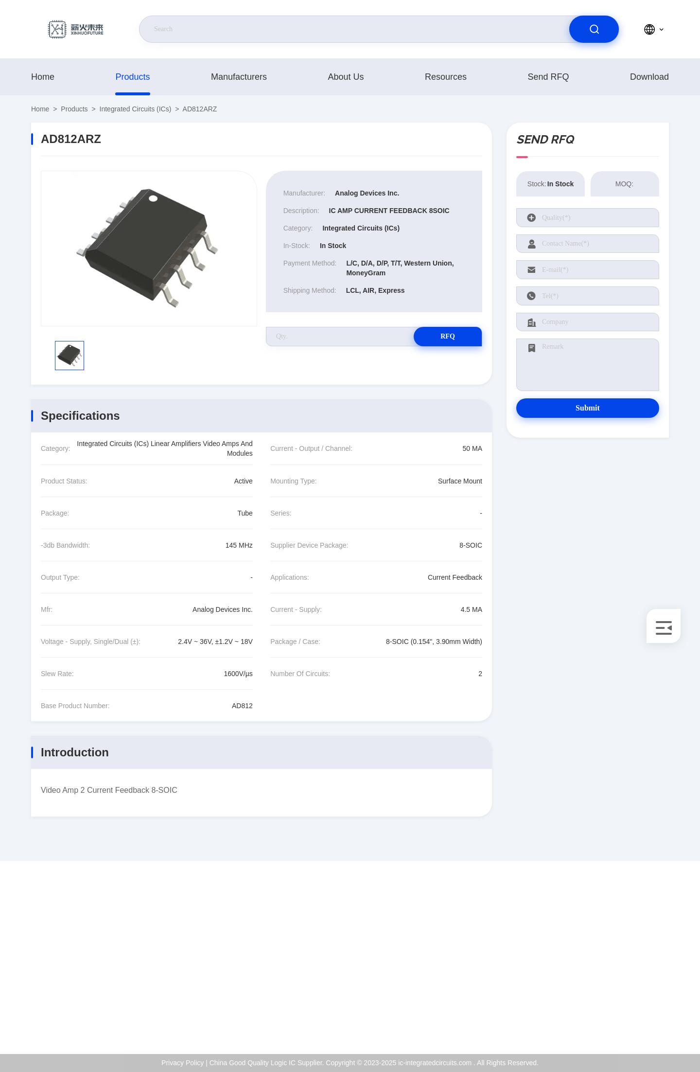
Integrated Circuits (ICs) (136, 109)
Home (42, 77)
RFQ (447, 336)
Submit (588, 408)
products (132, 77)
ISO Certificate (632, 955)
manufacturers (239, 77)
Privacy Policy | (184, 1063)
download (649, 77)
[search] (594, 29)
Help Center (628, 1017)
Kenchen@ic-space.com (86, 965)
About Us (346, 77)
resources (446, 77)
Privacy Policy (631, 997)
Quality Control (632, 976)
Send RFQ (548, 77)
